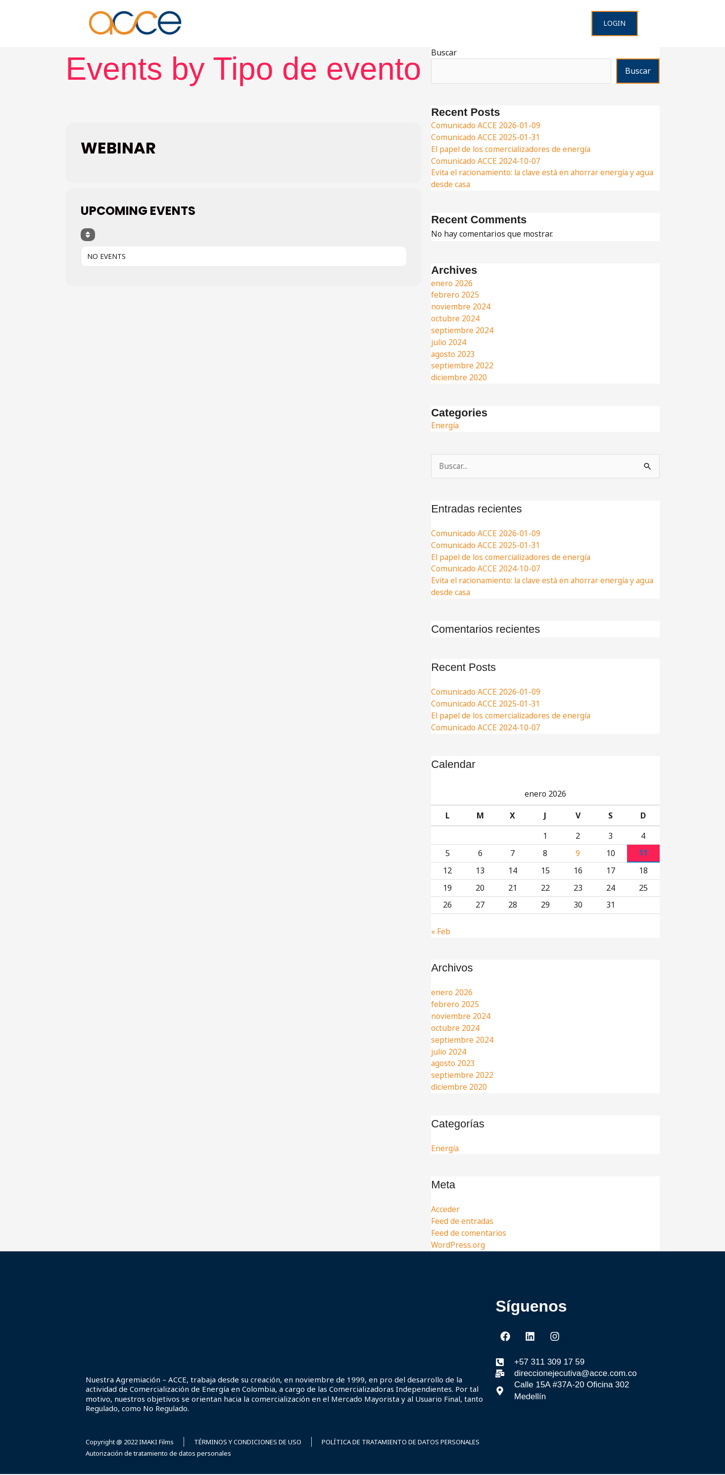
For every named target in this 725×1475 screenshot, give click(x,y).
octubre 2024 (455, 318)
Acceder (445, 1209)
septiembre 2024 (462, 330)
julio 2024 (449, 342)
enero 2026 (452, 283)
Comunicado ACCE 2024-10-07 (486, 160)
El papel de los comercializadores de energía (513, 149)
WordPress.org (458, 1244)
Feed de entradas (462, 1221)
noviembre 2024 (461, 306)
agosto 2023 (453, 354)
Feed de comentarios (469, 1233)
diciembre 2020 (459, 377)
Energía (445, 425)
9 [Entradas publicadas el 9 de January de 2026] (578, 853)
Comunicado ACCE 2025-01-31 (486, 137)
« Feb (440, 931)
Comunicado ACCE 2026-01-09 (486, 125)
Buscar (444, 52)
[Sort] (88, 234)
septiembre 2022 (462, 365)
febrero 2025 (455, 294)
